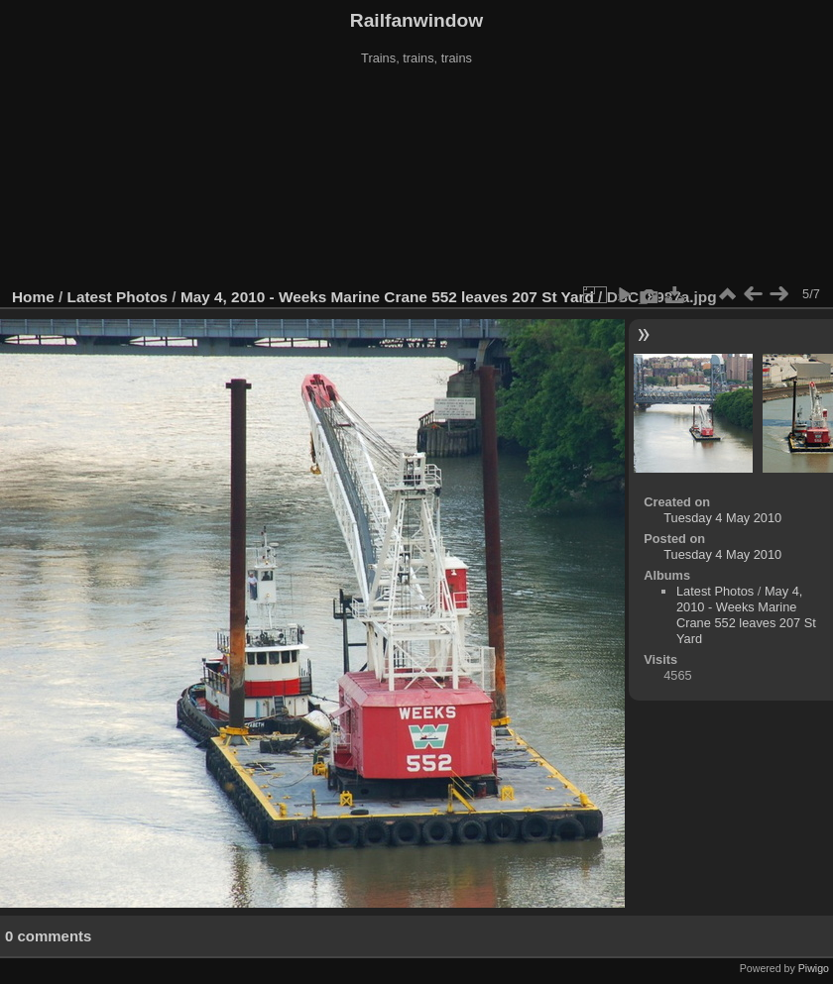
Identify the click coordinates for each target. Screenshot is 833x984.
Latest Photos (118, 296)
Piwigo (813, 968)
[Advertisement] (417, 177)
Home (33, 296)
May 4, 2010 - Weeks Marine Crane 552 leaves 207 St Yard (387, 296)
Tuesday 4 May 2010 (722, 517)
